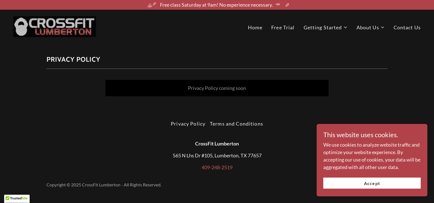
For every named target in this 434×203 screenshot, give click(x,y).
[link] (54, 26)
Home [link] (255, 27)
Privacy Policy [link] (188, 124)
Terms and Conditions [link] (236, 124)
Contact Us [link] (407, 27)
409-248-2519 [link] (217, 167)
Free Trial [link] (282, 27)
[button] (326, 27)
